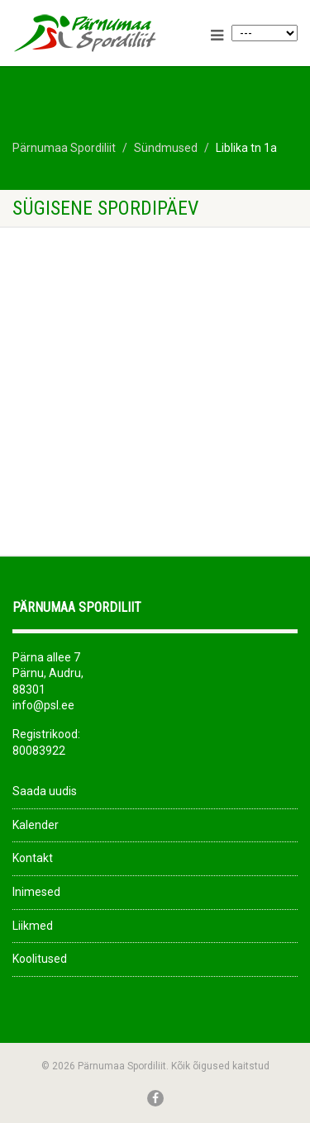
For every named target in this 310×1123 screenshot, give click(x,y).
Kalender (35, 825)
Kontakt (32, 858)
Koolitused (39, 958)
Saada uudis (44, 791)
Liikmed (32, 925)
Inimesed (36, 891)
